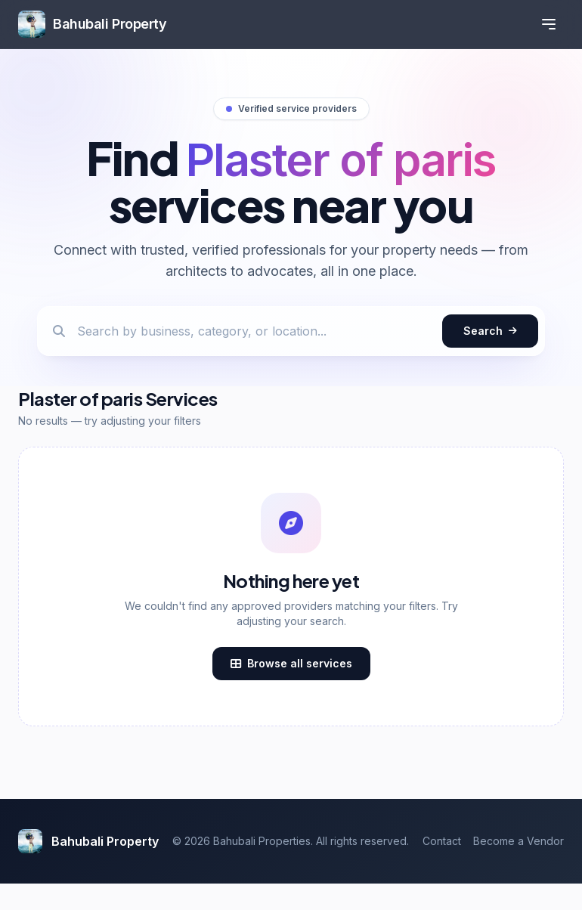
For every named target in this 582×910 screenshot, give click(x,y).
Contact (442, 840)
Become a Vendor (518, 840)
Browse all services (291, 663)
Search (490, 330)
